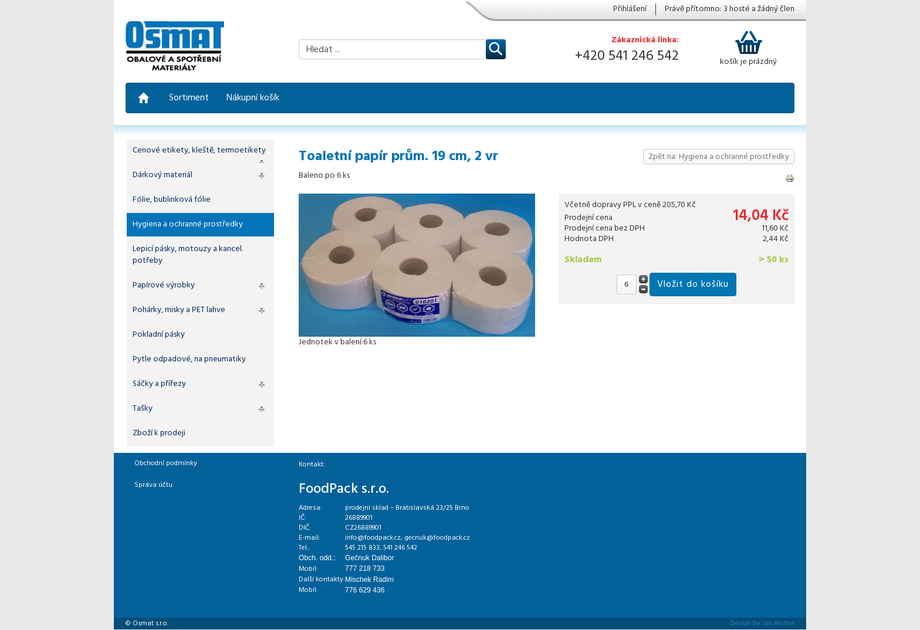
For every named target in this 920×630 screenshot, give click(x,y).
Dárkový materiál (162, 175)
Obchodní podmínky (165, 463)
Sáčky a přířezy (159, 384)
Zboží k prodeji (159, 433)
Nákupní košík (252, 98)
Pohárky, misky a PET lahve (179, 310)
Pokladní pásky (159, 334)
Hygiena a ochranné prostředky (188, 224)
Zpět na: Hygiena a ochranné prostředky (718, 157)
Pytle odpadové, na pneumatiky (189, 359)
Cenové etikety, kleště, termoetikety (199, 150)
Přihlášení (630, 9)
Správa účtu (153, 485)
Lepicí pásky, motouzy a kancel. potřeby (188, 254)
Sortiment (189, 98)
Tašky (143, 408)
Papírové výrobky (164, 285)
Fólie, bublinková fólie (172, 199)
